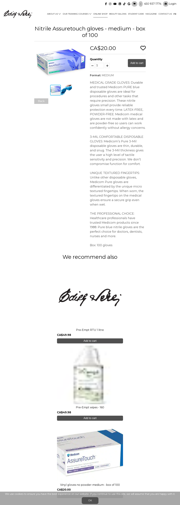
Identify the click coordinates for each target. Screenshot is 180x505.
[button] (84, 48)
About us (52, 13)
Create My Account (90, 425)
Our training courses (75, 13)
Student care (55, 462)
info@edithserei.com (60, 475)
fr (174, 13)
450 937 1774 (152, 3)
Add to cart (136, 63)
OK (90, 500)
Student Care (136, 13)
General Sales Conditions (83, 477)
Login (169, 3)
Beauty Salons (117, 13)
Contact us (165, 13)
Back (41, 101)
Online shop (100, 13)
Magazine (151, 13)
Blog (49, 469)
